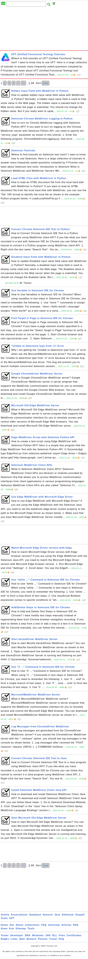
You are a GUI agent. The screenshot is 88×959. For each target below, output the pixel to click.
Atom (4, 928)
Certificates (74, 935)
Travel (53, 939)
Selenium (68, 914)
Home (4, 925)
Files (62, 935)
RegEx (5, 939)
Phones (43, 939)
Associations (19, 914)
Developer (16, 935)
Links (14, 939)
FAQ (43, 925)
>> (23, 83)
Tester (5, 935)
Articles (67, 925)
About (19, 925)
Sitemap (20, 928)
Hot (12, 925)
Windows (38, 935)
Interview (54, 925)
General (48, 914)
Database (35, 914)
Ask (11, 928)
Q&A (22, 939)
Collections (32, 925)
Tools (4, 918)
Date (45, 83)
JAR (48, 935)
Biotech (32, 939)
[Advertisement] (44, 29)
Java (57, 914)
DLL (54, 935)
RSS (76, 925)
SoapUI (80, 914)
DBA (28, 935)
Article (5, 914)
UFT (11, 918)
